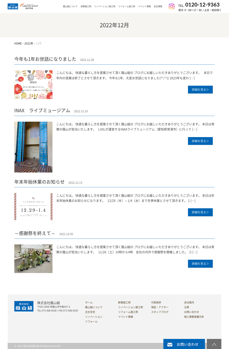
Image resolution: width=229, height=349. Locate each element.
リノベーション (93, 316)
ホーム (89, 302)
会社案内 (189, 302)
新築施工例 (86, 6)
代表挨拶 (156, 302)
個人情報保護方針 (194, 316)
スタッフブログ (160, 312)
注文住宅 (90, 312)
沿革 (186, 307)
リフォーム (91, 321)
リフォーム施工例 (126, 6)
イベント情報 (144, 6)
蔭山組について (93, 307)
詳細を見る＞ (200, 89)
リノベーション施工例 (104, 6)
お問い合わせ (191, 312)
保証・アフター (160, 307)
